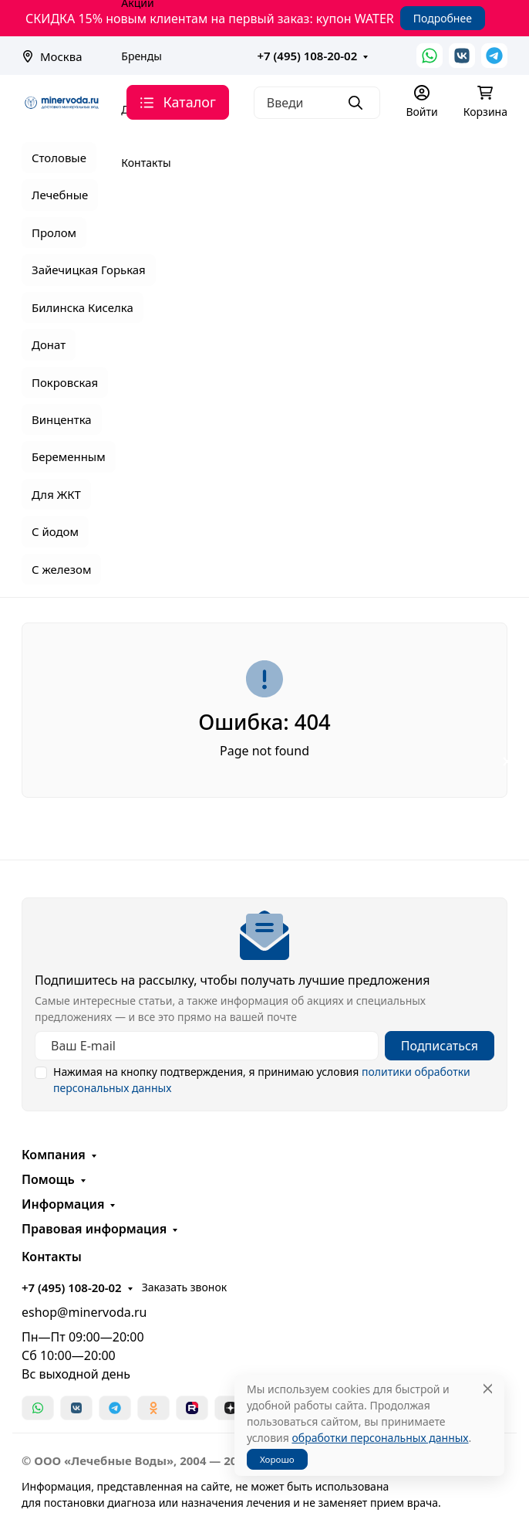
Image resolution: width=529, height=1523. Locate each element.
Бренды (141, 56)
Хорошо (277, 1459)
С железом (61, 569)
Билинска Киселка (82, 307)
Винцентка (62, 419)
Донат (49, 344)
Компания (54, 1154)
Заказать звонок (184, 1287)
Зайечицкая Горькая (89, 269)
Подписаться (439, 1045)
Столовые (59, 157)
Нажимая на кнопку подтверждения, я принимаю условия (261, 1079)
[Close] (488, 1389)
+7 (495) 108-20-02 (308, 55)
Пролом (54, 232)
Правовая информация (94, 1229)
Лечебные (60, 194)
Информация (63, 1204)
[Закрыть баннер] (507, 761)
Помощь (48, 1179)
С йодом (55, 531)
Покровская (65, 382)
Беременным (69, 456)
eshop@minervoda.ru (84, 1312)
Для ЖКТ (56, 494)
